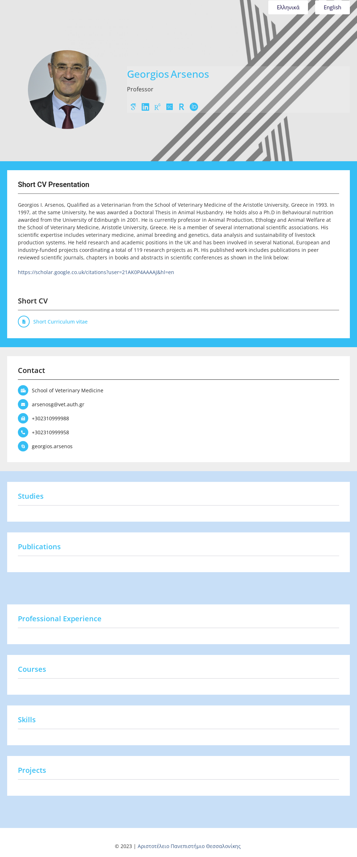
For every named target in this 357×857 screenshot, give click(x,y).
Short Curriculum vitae (60, 321)
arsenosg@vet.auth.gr (58, 404)
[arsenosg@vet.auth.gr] (23, 404)
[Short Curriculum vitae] (24, 321)
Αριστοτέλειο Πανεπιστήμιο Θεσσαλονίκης (189, 846)
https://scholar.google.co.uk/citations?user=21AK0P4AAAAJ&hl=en (96, 272)
